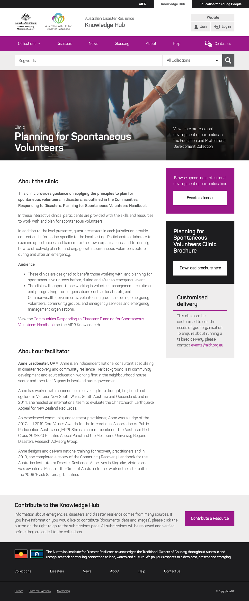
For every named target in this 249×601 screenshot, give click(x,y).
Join (203, 27)
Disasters (64, 43)
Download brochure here (200, 268)
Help (176, 43)
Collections (29, 43)
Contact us (223, 44)
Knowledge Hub (173, 4)
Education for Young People (221, 4)
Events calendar (200, 198)
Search (228, 60)
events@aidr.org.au (207, 345)
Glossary (122, 43)
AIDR (142, 4)
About (151, 43)
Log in (226, 27)
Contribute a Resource (210, 518)
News (93, 43)
